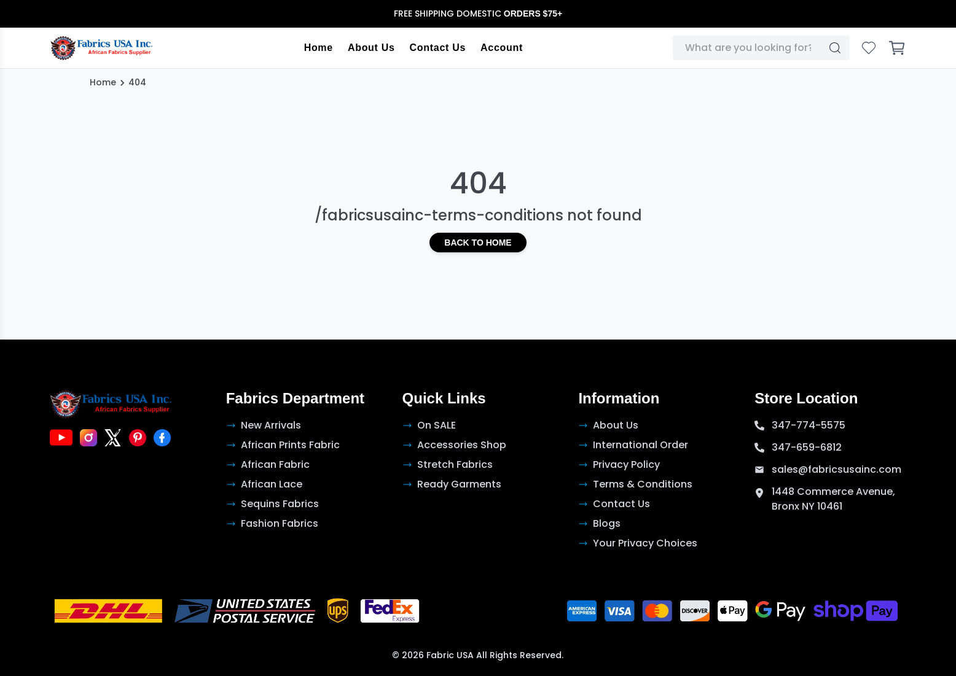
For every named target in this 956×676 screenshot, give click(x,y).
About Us (371, 47)
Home (318, 47)
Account (501, 47)
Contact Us (438, 47)
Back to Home (477, 242)
